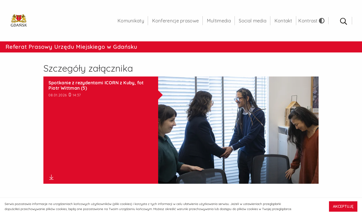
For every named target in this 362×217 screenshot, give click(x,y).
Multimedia (219, 21)
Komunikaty (131, 21)
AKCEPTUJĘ (343, 206)
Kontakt (283, 21)
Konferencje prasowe (175, 21)
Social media (252, 21)
